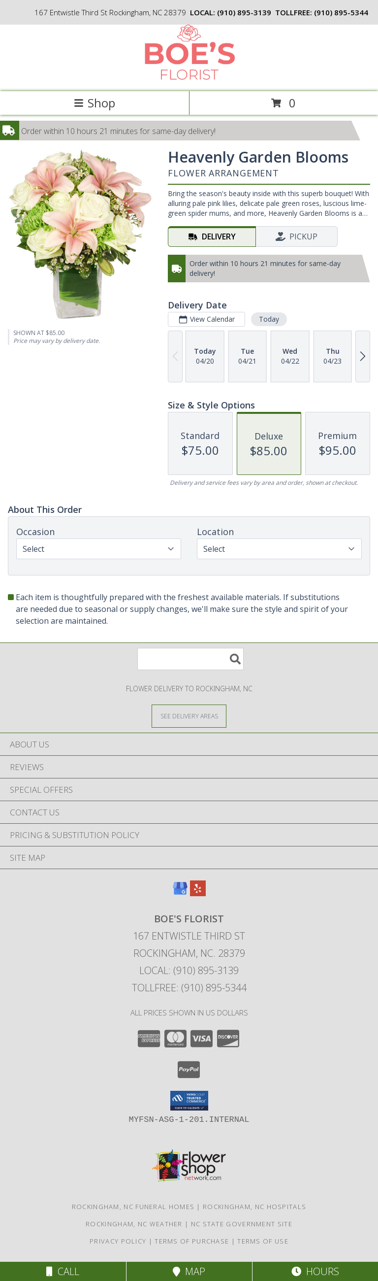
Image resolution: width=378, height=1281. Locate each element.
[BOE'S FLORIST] (189, 77)
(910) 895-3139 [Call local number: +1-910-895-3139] (244, 12)
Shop (94, 103)
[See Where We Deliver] (189, 715)
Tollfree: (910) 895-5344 (189, 987)
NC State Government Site (241, 1223)
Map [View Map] (189, 1271)
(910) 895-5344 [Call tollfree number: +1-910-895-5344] (341, 12)
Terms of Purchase (192, 1241)
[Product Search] (190, 659)
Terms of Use (262, 1241)
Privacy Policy (118, 1241)
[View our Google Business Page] (180, 893)
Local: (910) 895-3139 (189, 970)
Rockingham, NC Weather (134, 1223)
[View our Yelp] (198, 893)
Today (269, 319)
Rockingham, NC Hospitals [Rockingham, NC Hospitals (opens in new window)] (254, 1206)
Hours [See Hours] (315, 1271)
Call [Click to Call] (62, 1271)
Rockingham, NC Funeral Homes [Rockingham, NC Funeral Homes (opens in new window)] (133, 1206)
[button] (189, 1101)
